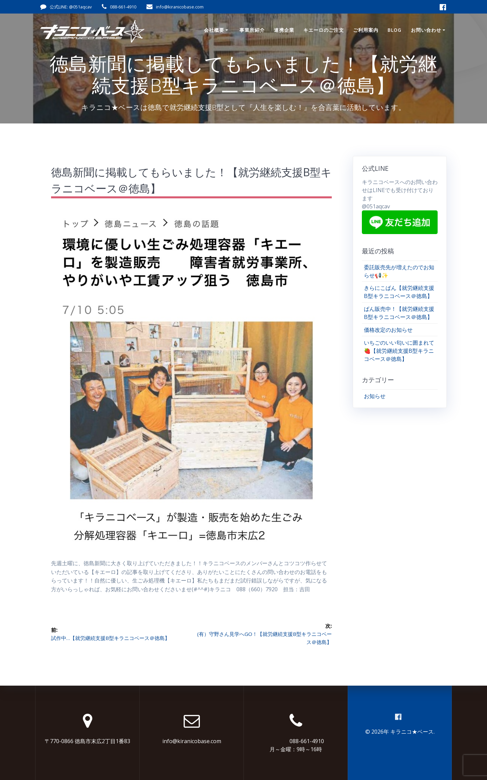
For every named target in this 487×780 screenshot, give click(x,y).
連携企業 (284, 30)
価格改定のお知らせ (388, 330)
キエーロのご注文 (323, 30)
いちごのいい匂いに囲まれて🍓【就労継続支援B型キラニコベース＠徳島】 (399, 351)
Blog (394, 30)
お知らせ (375, 396)
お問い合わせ (426, 30)
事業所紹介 (252, 30)
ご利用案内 (365, 30)
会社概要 (214, 30)
